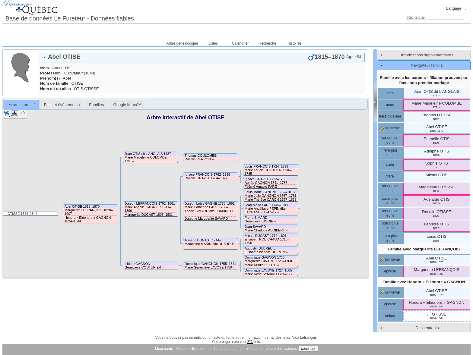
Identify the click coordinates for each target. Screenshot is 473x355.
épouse (390, 271)
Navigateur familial (427, 65)
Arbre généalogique (182, 43)
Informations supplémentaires (427, 55)
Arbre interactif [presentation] (22, 104)
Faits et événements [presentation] (62, 104)
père (390, 93)
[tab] (202, 57)
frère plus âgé (390, 116)
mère (390, 104)
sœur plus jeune (390, 140)
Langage (453, 8)
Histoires (294, 43)
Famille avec (424, 249)
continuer (308, 349)
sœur (390, 164)
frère (390, 176)
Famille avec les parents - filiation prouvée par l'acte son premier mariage (424, 80)
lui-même (390, 128)
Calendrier (240, 43)
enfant (390, 316)
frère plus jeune (390, 152)
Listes (213, 43)
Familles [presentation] (96, 104)
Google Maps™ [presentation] (127, 104)
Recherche (267, 43)
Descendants (427, 327)
